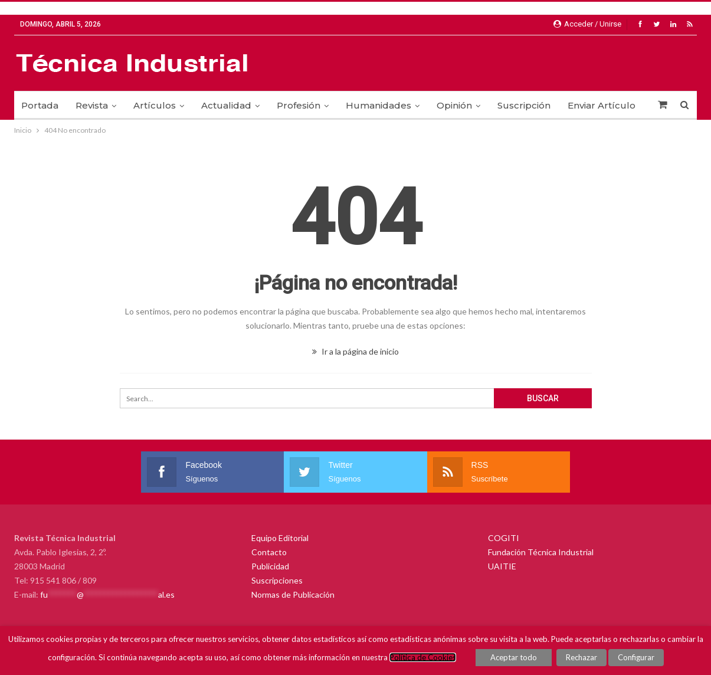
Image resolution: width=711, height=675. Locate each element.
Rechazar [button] (581, 657)
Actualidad (226, 105)
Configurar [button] (636, 657)
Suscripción (524, 105)
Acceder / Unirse (587, 23)
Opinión (454, 105)
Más (577, 105)
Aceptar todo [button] (513, 657)
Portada (39, 105)
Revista (92, 105)
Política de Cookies (422, 657)
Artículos (154, 105)
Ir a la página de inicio (355, 351)
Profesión (298, 105)
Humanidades (378, 105)
